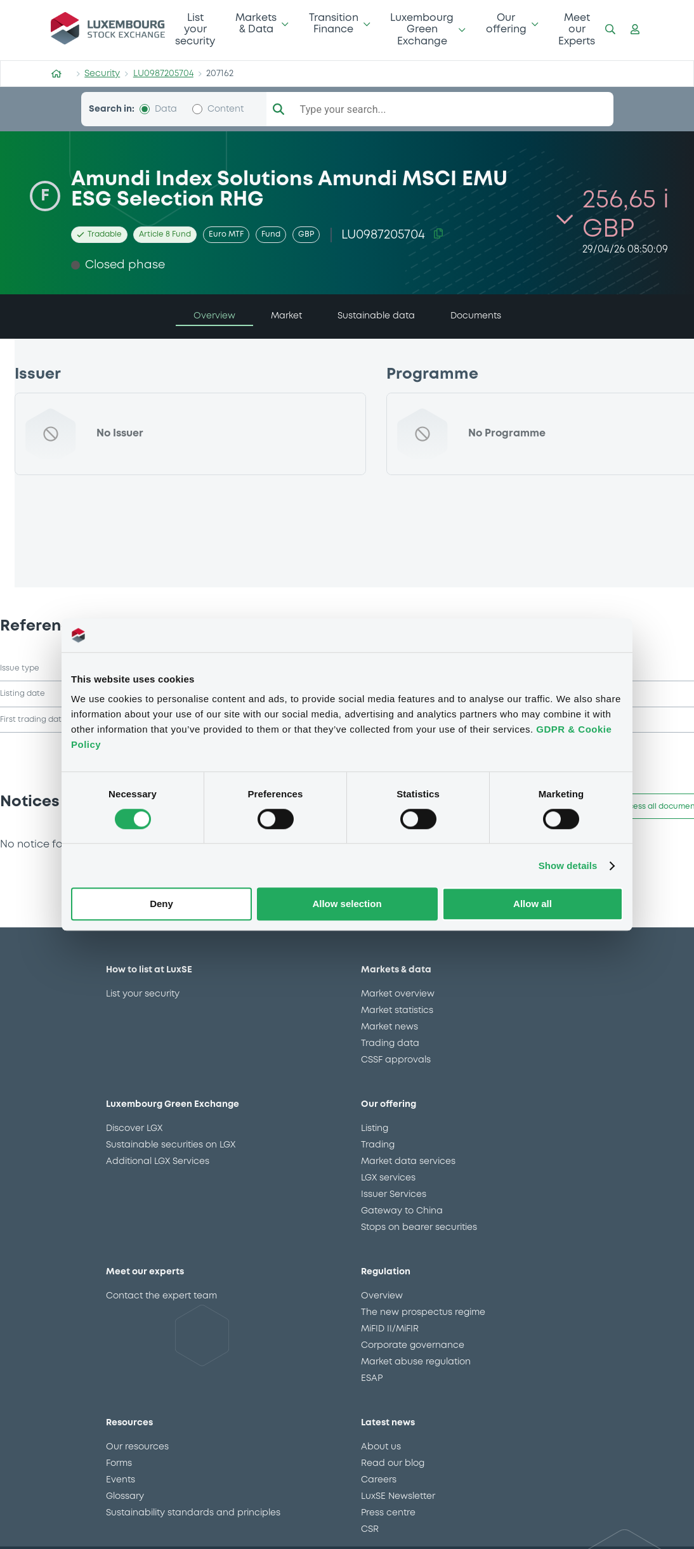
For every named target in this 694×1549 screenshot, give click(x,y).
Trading (378, 1152)
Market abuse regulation (416, 1369)
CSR (370, 1536)
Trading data (390, 1050)
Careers (378, 1487)
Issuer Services (393, 1201)
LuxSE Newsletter (398, 1503)
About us (381, 1454)
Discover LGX (134, 1135)
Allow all (532, 904)
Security (102, 73)
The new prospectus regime (423, 1319)
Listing (374, 1135)
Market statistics (397, 1017)
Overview (382, 1303)
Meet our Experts (576, 29)
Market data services (408, 1168)
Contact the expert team (161, 1303)
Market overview (398, 1001)
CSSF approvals (396, 1067)
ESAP (372, 1385)
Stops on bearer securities (419, 1234)
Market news (389, 1034)
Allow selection (346, 904)
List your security (195, 29)
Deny (161, 904)
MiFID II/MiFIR (390, 1336)
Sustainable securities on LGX (170, 1152)
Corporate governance (412, 1352)
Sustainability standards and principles (193, 1520)
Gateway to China (402, 1218)
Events (120, 1487)
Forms (119, 1470)
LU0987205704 (163, 73)
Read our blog (392, 1470)
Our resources (137, 1454)
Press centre (388, 1520)
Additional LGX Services (157, 1168)
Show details (568, 865)
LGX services (388, 1185)
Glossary (125, 1503)
